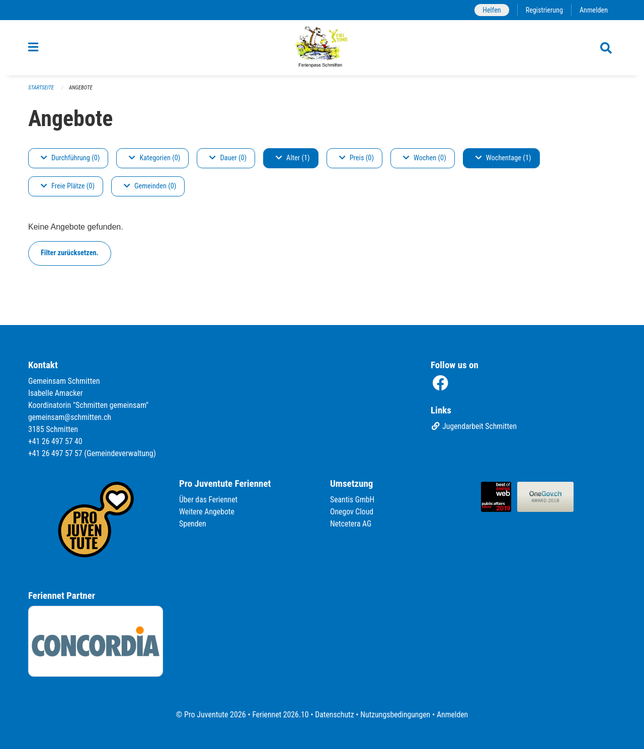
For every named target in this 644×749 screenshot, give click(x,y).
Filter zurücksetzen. (70, 256)
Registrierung (543, 10)
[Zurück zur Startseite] (322, 49)
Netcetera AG (351, 523)
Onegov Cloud (352, 511)
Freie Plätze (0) (68, 189)
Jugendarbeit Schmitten (474, 427)
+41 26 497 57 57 (56, 453)
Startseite (41, 90)
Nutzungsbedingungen (395, 714)
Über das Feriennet (208, 499)
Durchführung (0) (70, 161)
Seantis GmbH (352, 499)
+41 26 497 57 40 (56, 441)
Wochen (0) (424, 161)
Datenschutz (334, 714)
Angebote (81, 90)
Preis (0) (356, 161)
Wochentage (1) (503, 161)
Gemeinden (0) (150, 189)
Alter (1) (293, 161)
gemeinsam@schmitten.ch (70, 417)
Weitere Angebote (207, 511)
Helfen (490, 10)
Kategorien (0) (154, 161)
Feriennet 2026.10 (279, 714)
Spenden (193, 523)
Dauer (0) (228, 161)
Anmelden (593, 10)
